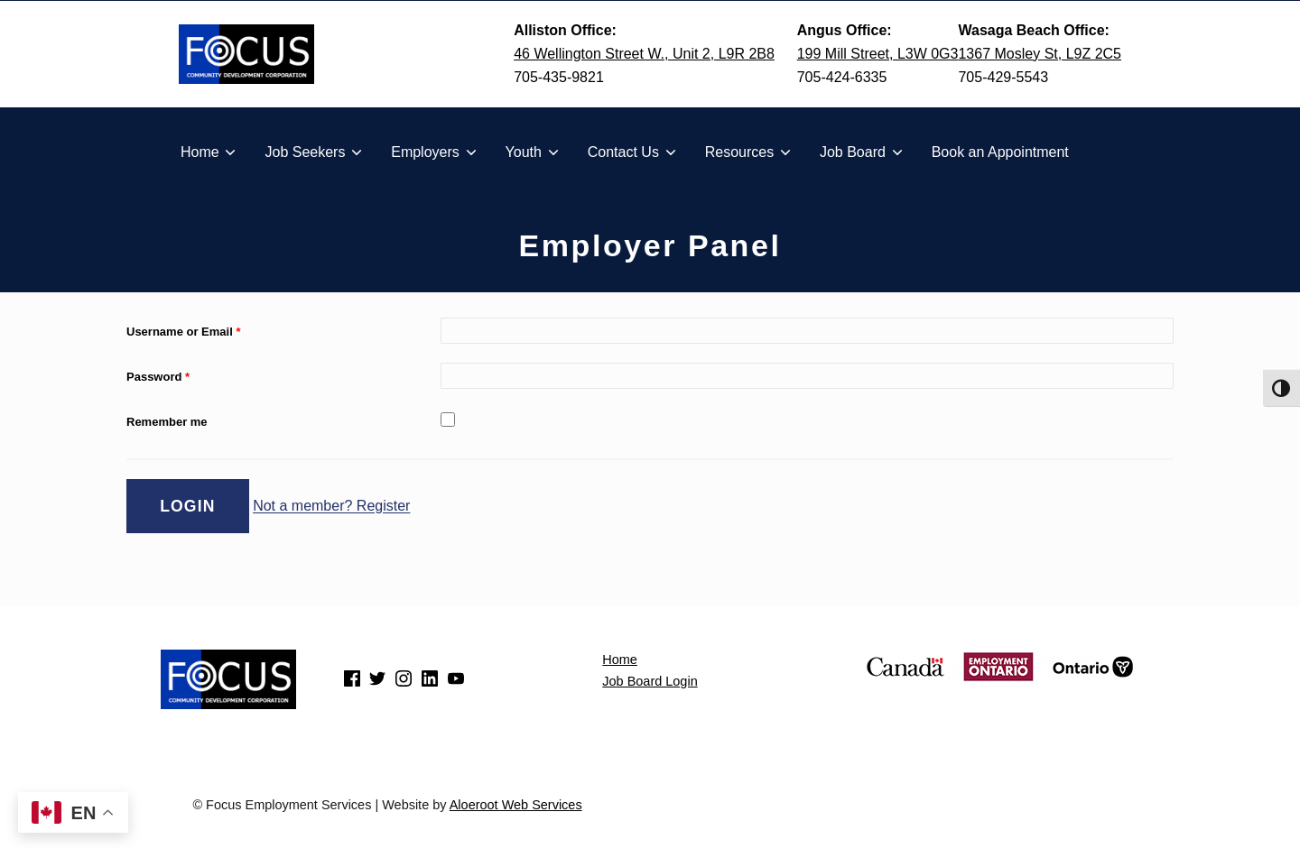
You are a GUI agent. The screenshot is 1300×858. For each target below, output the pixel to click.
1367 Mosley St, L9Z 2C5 (1039, 53)
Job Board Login (649, 681)
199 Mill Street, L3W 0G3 (878, 53)
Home (619, 659)
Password (158, 376)
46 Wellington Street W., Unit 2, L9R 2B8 (644, 53)
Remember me (167, 422)
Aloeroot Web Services (516, 805)
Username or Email (183, 331)
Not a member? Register (331, 506)
